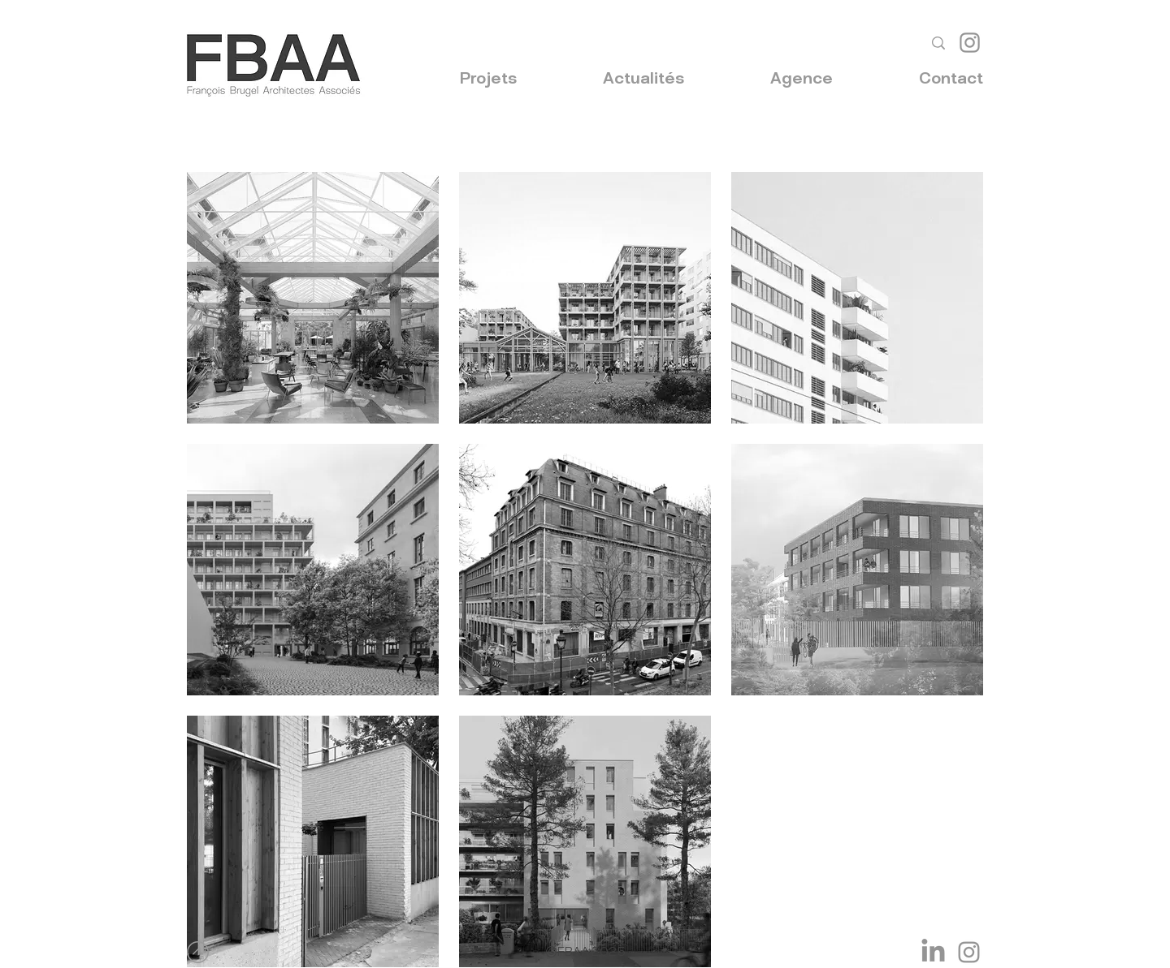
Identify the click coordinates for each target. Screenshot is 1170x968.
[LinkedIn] (933, 952)
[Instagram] (969, 42)
